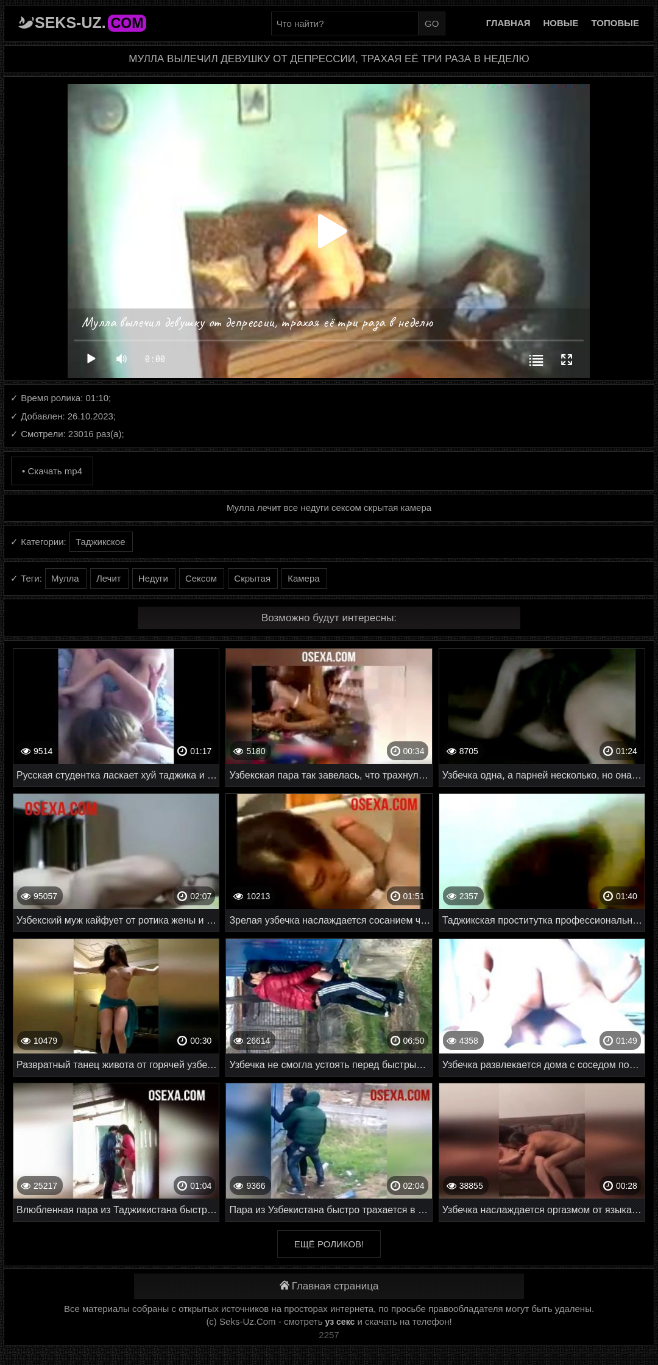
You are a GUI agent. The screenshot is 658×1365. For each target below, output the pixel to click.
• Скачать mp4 (52, 471)
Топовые (615, 23)
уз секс (340, 1322)
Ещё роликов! (329, 1244)
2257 (329, 1335)
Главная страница (329, 1286)
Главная (508, 23)
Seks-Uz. (90, 22)
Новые (561, 23)
